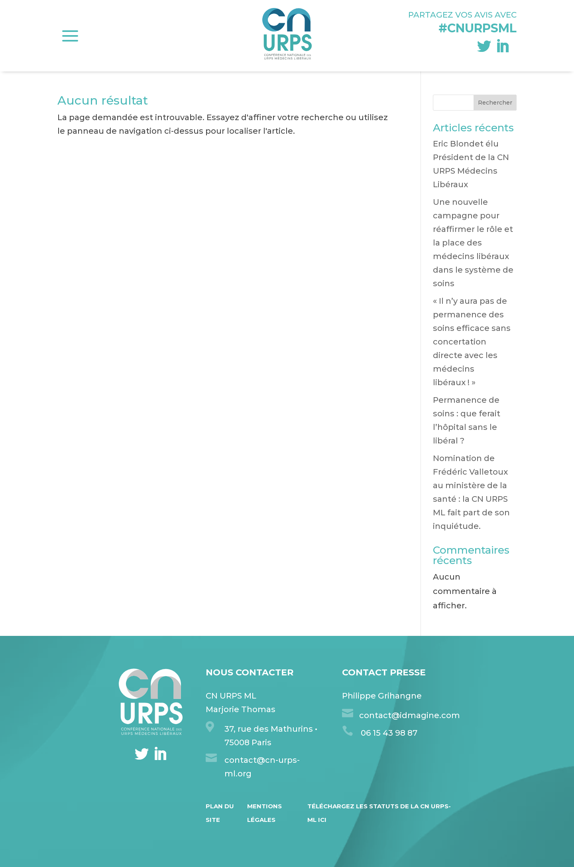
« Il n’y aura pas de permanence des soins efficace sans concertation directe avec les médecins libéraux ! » (472, 341)
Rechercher (495, 102)
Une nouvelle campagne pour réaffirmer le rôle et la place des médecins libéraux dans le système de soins (473, 242)
